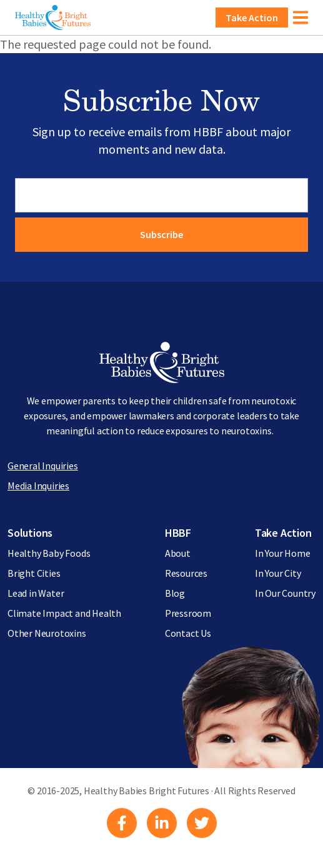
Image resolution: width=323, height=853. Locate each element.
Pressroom (188, 613)
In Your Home (283, 553)
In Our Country (285, 593)
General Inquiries (42, 465)
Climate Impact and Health (64, 613)
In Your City (278, 573)
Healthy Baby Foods (48, 553)
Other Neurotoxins (46, 633)
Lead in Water (35, 593)
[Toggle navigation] (300, 17)
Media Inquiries (38, 485)
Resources (186, 573)
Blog (175, 593)
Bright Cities (33, 573)
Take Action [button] (252, 17)
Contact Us (188, 633)
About (178, 553)
